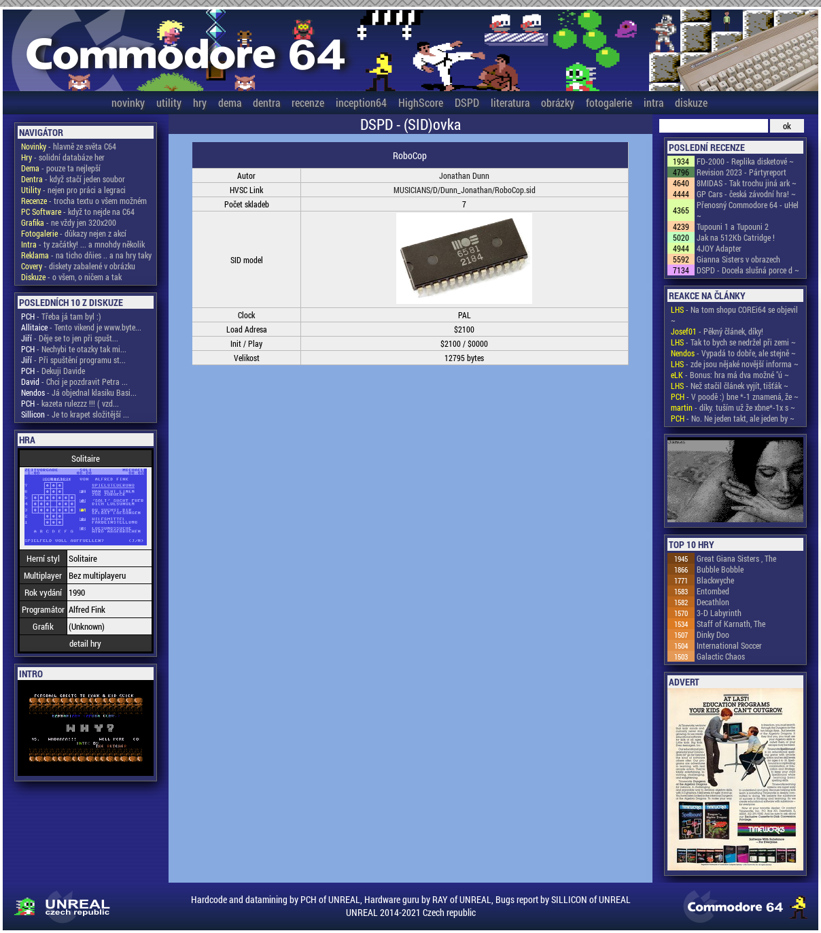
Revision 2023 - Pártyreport (741, 172)
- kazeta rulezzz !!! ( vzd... (70, 403)
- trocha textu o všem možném (84, 200)
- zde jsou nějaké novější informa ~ (735, 363)
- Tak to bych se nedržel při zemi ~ (733, 342)
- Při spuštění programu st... (73, 359)
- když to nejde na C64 (78, 211)
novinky (128, 102)
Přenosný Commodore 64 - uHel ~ (748, 210)
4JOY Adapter (719, 248)
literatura (510, 102)
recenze (308, 102)
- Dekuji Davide (53, 370)
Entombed (713, 591)
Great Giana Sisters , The (736, 558)
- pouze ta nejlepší (61, 168)
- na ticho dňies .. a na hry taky (86, 255)
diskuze (691, 102)
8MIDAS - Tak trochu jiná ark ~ (747, 182)
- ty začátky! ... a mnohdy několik (83, 244)
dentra (266, 102)
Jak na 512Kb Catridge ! (736, 237)
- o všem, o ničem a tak (71, 276)
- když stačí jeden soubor (73, 178)
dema (229, 102)
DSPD (467, 102)
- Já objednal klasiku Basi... (79, 392)
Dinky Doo (713, 634)
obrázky (557, 102)
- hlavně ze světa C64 (68, 146)
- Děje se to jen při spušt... (69, 338)
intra (653, 102)
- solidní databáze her (63, 157)
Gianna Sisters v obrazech (738, 259)
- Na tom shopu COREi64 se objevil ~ (734, 315)
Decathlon (713, 601)
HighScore (420, 102)
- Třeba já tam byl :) (61, 316)
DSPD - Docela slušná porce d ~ (748, 270)
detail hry (85, 643)
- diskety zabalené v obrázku (78, 265)
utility (168, 102)
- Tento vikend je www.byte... (81, 327)
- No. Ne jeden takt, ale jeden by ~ (732, 418)
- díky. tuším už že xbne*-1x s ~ (733, 407)
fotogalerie (609, 102)
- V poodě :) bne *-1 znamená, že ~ (735, 396)
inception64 (361, 102)
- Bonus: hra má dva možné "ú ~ (730, 374)
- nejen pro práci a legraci (73, 189)
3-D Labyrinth (719, 612)
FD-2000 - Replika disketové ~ (745, 161)
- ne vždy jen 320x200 (68, 222)
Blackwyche (715, 580)
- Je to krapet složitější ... (75, 414)
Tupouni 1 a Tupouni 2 (733, 226)
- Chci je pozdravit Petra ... (74, 381)
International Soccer (729, 645)
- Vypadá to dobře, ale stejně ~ (733, 352)
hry (200, 102)
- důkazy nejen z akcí (73, 233)
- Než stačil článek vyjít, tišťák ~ (729, 385)
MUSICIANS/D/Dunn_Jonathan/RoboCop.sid (465, 189)
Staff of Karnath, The (731, 623)
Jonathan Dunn (464, 175)
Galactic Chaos (721, 656)
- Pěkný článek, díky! (717, 331)
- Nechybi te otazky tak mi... (73, 348)
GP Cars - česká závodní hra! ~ (746, 193)
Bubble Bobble (720, 569)
